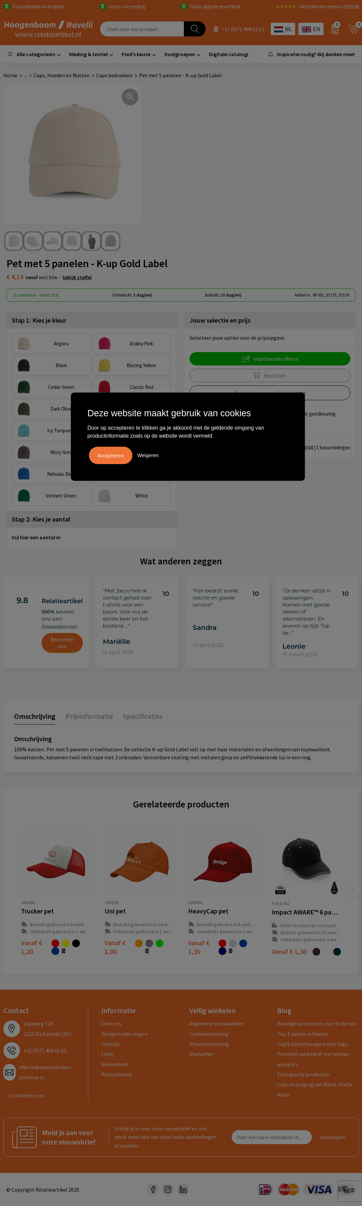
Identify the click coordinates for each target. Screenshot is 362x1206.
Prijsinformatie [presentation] (89, 716)
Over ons (111, 1023)
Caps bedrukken (114, 75)
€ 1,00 (115, 947)
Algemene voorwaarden (216, 1023)
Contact (110, 1043)
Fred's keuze (136, 54)
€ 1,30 (289, 951)
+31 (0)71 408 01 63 (242, 29)
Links (107, 1054)
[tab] (34, 717)
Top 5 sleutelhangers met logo (312, 1043)
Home (10, 75)
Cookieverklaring (208, 1033)
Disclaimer (201, 1054)
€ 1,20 (31, 947)
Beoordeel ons (62, 642)
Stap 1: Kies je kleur (39, 320)
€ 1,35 (199, 947)
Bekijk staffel (77, 277)
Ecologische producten (303, 1074)
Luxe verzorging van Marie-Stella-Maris (315, 1089)
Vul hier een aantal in (36, 537)
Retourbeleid (116, 1074)
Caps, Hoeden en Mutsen (62, 75)
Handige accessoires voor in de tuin (317, 1023)
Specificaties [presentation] (142, 716)
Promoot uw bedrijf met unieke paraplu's (313, 1059)
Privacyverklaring (209, 1043)
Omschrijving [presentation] (34, 716)
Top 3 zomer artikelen (302, 1033)
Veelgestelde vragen (124, 1033)
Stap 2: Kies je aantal (41, 519)
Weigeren (147, 455)
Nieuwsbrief (115, 1064)
